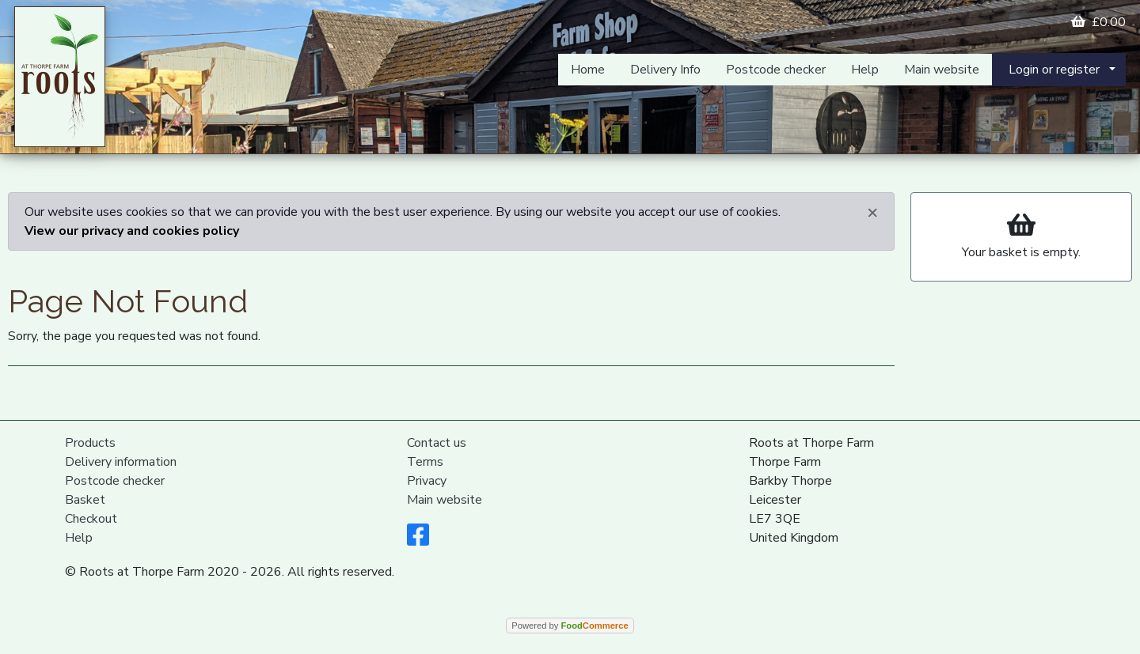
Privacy (426, 481)
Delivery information (121, 462)
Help (865, 69)
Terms (425, 462)
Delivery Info (665, 69)
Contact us (436, 443)
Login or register (1054, 69)
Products (90, 443)
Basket (85, 499)
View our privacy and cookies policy (132, 231)
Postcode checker (776, 69)
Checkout (91, 518)
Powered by (569, 625)
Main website (941, 69)
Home (588, 69)
